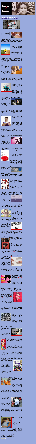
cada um (9, 252)
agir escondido (19, 415)
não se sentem (13, 251)
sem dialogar (19, 277)
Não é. (11, 256)
